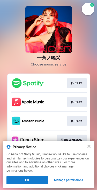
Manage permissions (68, 180)
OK (27, 180)
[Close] (89, 146)
